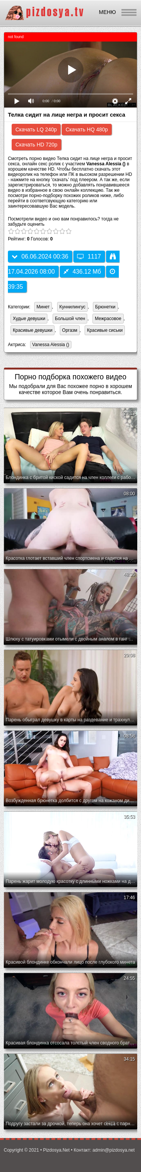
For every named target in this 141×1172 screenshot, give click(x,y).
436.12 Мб (82, 271)
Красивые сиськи (105, 330)
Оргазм (69, 330)
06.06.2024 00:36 (40, 256)
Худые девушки (29, 318)
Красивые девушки (32, 330)
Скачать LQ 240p (36, 129)
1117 (89, 256)
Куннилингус (72, 307)
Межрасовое (108, 318)
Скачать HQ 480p (86, 129)
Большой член (70, 318)
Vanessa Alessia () (50, 345)
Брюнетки (105, 307)
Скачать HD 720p (36, 145)
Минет (43, 307)
